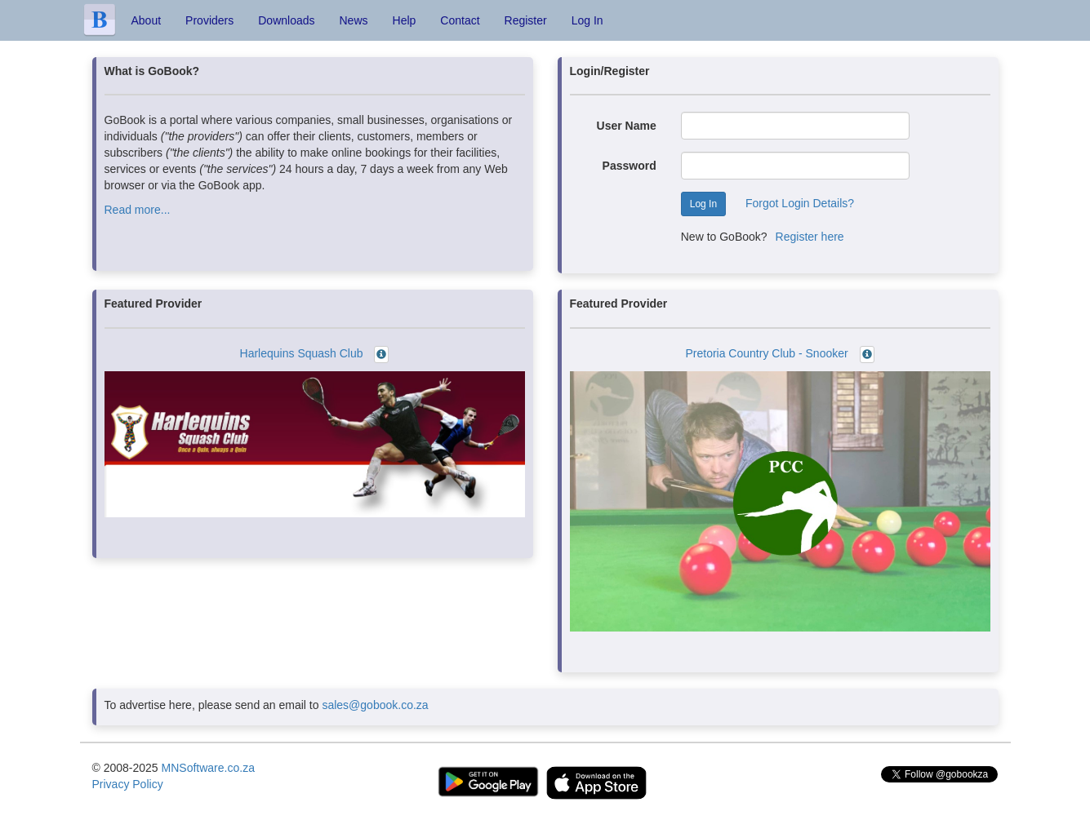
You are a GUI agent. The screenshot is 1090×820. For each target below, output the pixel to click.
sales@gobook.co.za (375, 704)
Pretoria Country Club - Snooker (766, 353)
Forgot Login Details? (799, 203)
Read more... (138, 209)
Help (404, 20)
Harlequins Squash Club (301, 353)
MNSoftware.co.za (208, 767)
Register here (810, 236)
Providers (209, 20)
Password (629, 165)
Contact (459, 20)
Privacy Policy (127, 784)
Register (526, 20)
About (146, 20)
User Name (626, 125)
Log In (587, 20)
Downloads (286, 20)
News (354, 20)
